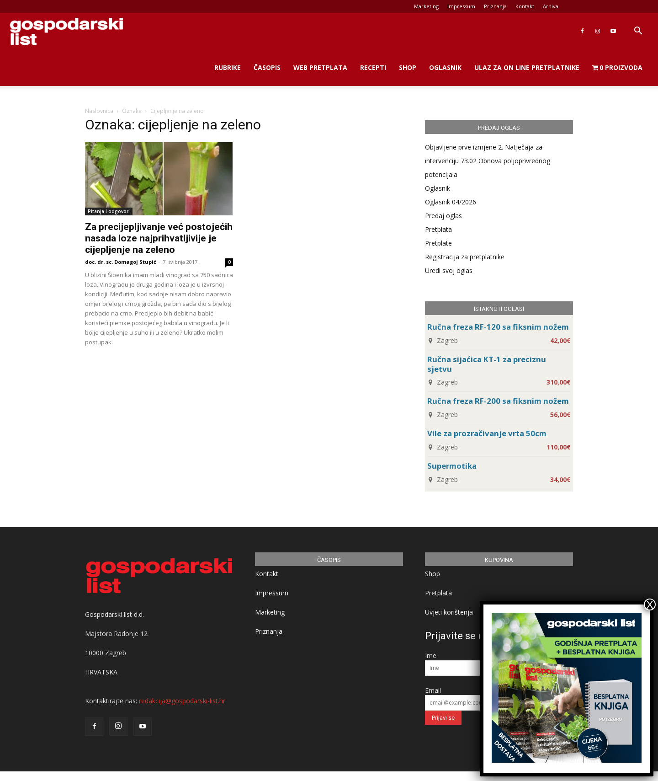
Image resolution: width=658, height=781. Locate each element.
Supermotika (452, 465)
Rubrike (227, 67)
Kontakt (524, 6)
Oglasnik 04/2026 (450, 202)
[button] (638, 31)
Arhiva (550, 6)
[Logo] (66, 31)
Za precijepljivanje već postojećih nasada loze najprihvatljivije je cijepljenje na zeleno (159, 238)
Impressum (461, 6)
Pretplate (438, 243)
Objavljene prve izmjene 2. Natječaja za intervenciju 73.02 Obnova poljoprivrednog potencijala (487, 161)
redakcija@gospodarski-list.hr (182, 700)
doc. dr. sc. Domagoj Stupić (120, 261)
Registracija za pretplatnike (464, 256)
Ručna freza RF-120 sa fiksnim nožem (498, 326)
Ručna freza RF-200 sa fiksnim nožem (498, 401)
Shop (407, 67)
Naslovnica (99, 111)
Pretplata (438, 229)
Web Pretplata (320, 67)
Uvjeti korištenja (449, 612)
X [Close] (649, 604)
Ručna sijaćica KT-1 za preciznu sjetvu (486, 364)
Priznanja (495, 6)
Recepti (373, 67)
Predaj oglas (443, 215)
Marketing (426, 6)
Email (433, 690)
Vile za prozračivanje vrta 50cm (487, 433)
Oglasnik (445, 67)
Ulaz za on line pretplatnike (526, 67)
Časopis (267, 67)
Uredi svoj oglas (448, 270)
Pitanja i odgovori (109, 211)
